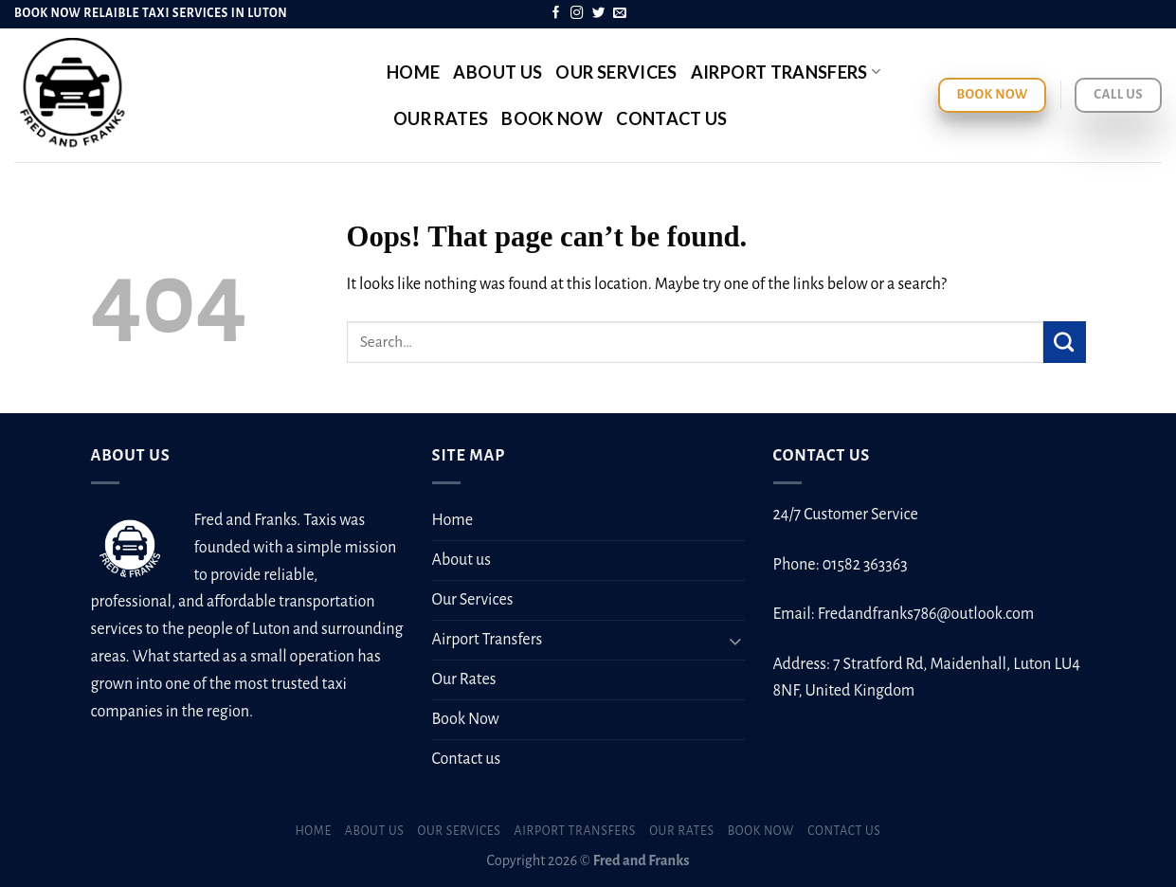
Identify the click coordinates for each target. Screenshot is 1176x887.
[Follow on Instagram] (577, 14)
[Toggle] (736, 640)
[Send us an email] (619, 14)
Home (413, 72)
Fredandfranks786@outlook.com (926, 614)
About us (497, 72)
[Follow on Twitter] (599, 14)
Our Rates (440, 118)
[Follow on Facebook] (556, 14)
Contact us (672, 118)
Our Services (616, 72)
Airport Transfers (786, 72)
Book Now (552, 118)
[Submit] (1064, 342)
